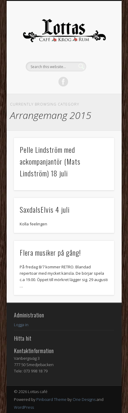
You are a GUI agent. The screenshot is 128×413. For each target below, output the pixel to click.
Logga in (21, 324)
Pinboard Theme (51, 399)
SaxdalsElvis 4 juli (45, 209)
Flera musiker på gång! (50, 252)
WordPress (24, 407)
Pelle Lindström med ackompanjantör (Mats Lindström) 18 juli (50, 161)
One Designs (84, 399)
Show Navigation (99, 54)
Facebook (63, 82)
